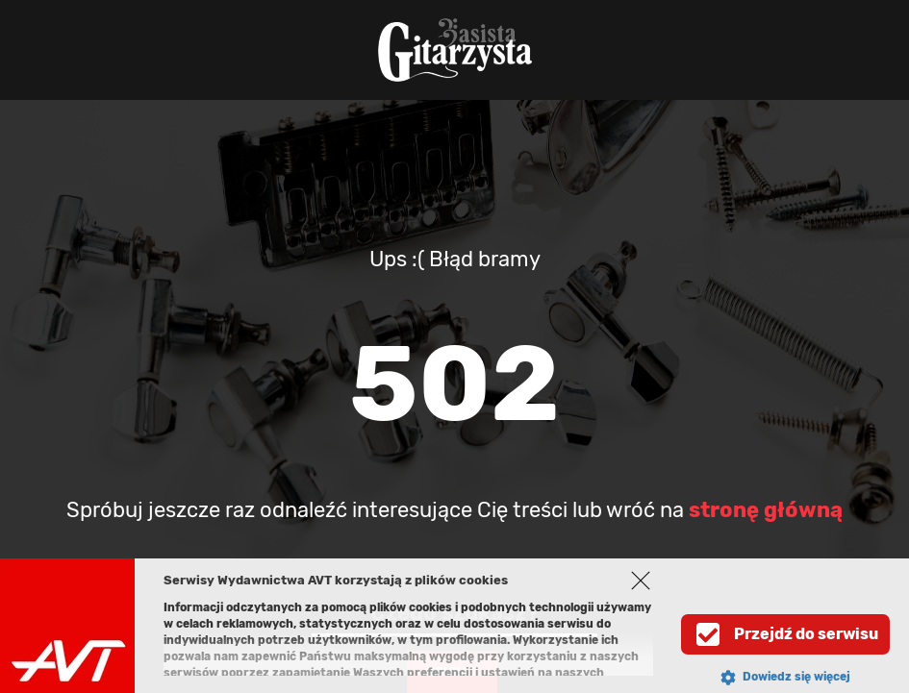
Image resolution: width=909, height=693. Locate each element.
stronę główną (766, 510)
